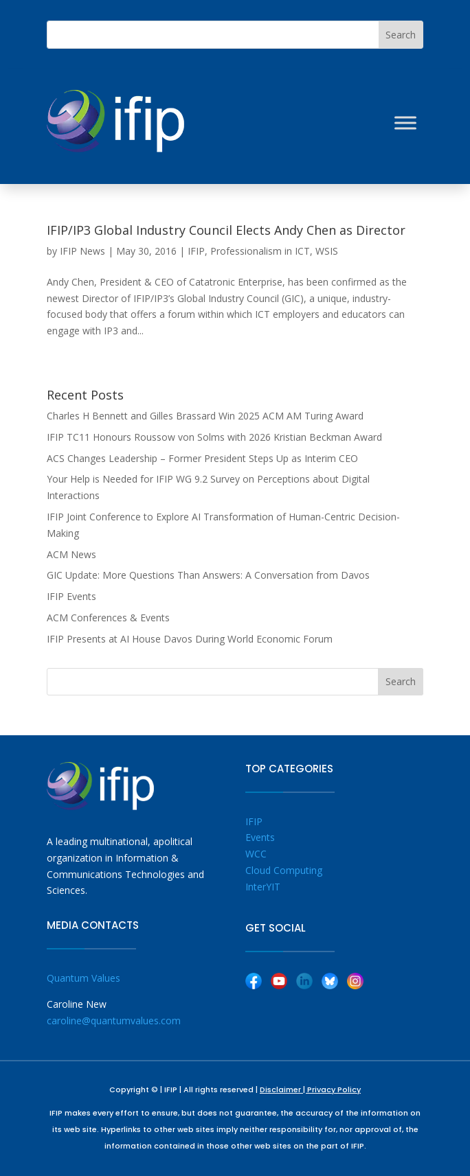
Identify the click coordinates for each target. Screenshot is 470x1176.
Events (260, 837)
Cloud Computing (283, 870)
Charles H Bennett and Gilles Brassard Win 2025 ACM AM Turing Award (205, 415)
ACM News (71, 554)
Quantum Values (83, 977)
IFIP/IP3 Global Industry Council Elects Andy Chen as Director (226, 230)
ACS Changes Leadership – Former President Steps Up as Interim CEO (202, 458)
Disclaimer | (283, 1089)
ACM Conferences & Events (108, 617)
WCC (256, 853)
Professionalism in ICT (260, 250)
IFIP (196, 250)
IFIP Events (71, 596)
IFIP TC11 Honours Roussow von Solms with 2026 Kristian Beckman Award (214, 436)
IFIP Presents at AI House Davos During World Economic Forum (190, 638)
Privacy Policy (334, 1089)
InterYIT (262, 886)
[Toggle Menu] (405, 122)
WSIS (326, 250)
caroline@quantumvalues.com (114, 1020)
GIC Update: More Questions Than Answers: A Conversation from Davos (208, 574)
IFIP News (82, 250)
